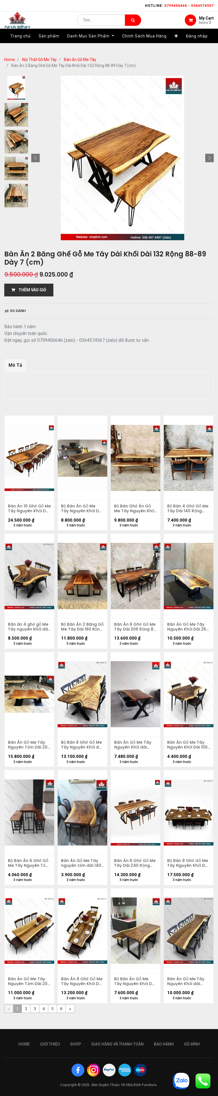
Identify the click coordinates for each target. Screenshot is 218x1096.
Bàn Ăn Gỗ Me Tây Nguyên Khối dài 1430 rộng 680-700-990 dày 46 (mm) (135, 749)
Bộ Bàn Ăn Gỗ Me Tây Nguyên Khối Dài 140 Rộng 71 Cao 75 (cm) (135, 989)
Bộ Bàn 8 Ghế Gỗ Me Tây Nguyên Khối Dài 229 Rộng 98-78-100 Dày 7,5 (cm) (188, 869)
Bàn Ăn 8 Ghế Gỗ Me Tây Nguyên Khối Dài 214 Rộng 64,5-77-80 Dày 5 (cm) (82, 989)
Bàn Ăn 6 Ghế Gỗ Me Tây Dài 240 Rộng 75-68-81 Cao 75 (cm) (135, 869)
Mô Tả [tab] (15, 365)
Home (9, 59)
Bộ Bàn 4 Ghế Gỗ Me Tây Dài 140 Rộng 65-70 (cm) (188, 509)
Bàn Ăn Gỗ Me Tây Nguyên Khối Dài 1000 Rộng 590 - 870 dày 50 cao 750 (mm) (188, 749)
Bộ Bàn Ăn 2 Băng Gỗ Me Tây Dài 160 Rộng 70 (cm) (80, 629)
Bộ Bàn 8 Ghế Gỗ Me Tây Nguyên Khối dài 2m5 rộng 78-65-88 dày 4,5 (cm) (82, 749)
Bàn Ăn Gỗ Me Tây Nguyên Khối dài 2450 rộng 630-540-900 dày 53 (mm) (186, 989)
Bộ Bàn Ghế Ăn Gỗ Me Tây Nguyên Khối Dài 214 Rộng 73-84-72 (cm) (135, 509)
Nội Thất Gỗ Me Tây (39, 59)
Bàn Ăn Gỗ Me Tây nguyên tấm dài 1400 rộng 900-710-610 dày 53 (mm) (82, 869)
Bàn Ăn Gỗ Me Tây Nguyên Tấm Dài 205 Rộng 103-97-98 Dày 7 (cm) (27, 749)
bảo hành (164, 1044)
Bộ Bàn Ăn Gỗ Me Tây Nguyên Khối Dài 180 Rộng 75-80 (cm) (81, 509)
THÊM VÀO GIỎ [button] (28, 290)
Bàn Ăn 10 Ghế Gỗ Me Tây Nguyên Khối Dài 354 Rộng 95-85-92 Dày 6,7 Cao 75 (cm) (29, 509)
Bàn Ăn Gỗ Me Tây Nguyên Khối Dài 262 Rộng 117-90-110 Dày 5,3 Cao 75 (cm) (188, 629)
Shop (75, 1044)
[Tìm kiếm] (133, 24)
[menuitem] (20, 44)
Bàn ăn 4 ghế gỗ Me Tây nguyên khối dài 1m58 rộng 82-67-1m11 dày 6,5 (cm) (29, 629)
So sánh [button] (15, 311)
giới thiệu (50, 1044)
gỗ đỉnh (192, 1044)
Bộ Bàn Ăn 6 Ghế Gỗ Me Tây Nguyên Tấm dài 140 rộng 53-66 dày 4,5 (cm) (29, 869)
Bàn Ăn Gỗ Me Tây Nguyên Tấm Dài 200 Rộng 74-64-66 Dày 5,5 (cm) (29, 989)
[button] (176, 44)
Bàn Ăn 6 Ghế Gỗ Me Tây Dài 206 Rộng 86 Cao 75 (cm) (132, 629)
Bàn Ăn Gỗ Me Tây (80, 59)
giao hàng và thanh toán (117, 1044)
